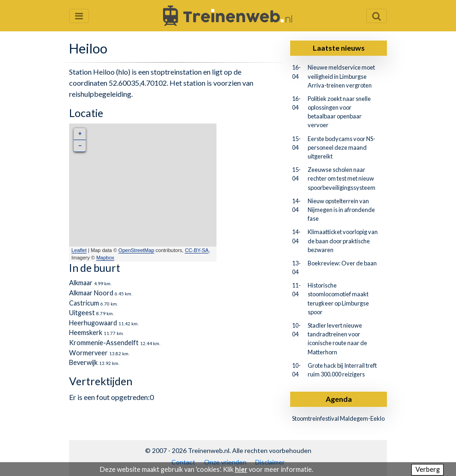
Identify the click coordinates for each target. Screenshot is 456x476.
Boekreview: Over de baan (342, 263)
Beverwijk (83, 362)
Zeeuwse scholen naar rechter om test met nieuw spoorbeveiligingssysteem (341, 178)
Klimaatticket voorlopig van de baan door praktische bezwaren (343, 240)
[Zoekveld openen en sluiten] (376, 16)
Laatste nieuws (339, 47)
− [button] (80, 146)
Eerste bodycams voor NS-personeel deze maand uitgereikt (341, 147)
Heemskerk (85, 332)
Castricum (84, 303)
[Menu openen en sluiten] (79, 16)
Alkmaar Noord (91, 293)
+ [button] (80, 134)
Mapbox (105, 257)
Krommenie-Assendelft (104, 343)
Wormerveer (88, 353)
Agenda (339, 398)
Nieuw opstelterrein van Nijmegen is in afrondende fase (341, 209)
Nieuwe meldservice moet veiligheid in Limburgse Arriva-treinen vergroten (341, 76)
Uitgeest (82, 313)
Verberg (427, 469)
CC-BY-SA (197, 250)
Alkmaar (81, 283)
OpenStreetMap (136, 250)
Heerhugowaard (93, 323)
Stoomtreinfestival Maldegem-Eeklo (338, 418)
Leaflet (79, 250)
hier (241, 469)
